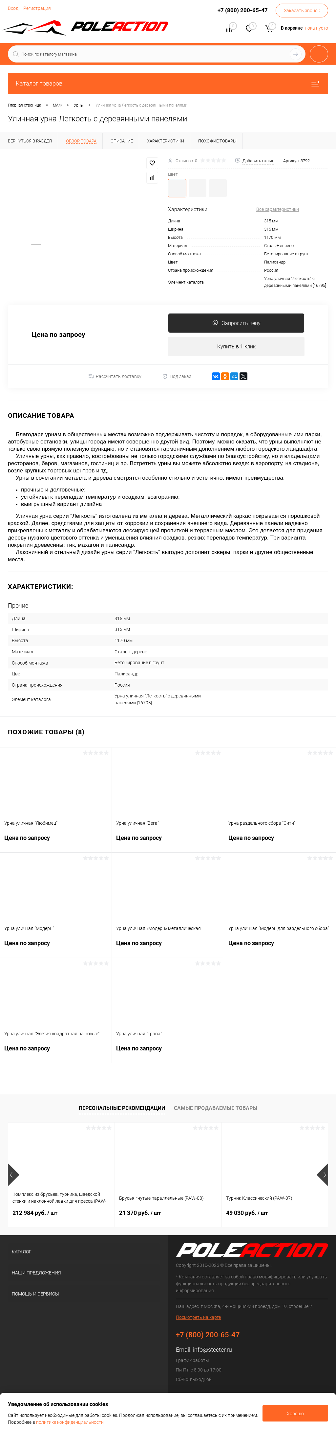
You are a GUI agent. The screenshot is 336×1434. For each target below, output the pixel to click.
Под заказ (176, 376)
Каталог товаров (168, 83)
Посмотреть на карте (198, 1317)
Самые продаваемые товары (215, 1108)
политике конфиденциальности (70, 1422)
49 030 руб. (247, 1213)
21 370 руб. (140, 1213)
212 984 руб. (34, 1213)
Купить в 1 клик (236, 346)
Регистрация (37, 8)
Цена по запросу (58, 335)
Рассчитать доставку (115, 376)
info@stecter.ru (212, 1349)
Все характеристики (277, 209)
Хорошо (295, 1413)
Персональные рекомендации (122, 1108)
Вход (13, 8)
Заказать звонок (302, 10)
